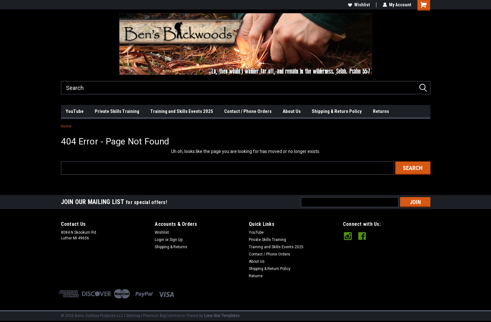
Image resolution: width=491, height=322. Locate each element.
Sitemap (133, 315)
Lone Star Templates (222, 315)
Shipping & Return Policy (337, 111)
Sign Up (176, 239)
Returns (381, 111)
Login (159, 239)
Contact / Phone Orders (248, 111)
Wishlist (359, 4)
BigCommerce (172, 315)
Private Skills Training (117, 111)
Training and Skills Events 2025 (181, 111)
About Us (292, 111)
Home (66, 126)
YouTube (75, 111)
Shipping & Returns (171, 247)
